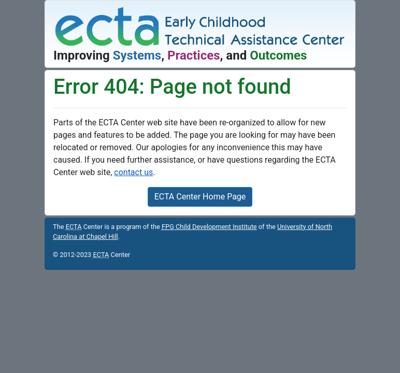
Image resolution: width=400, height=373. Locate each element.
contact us (133, 172)
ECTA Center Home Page (200, 197)
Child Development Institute (209, 227)
